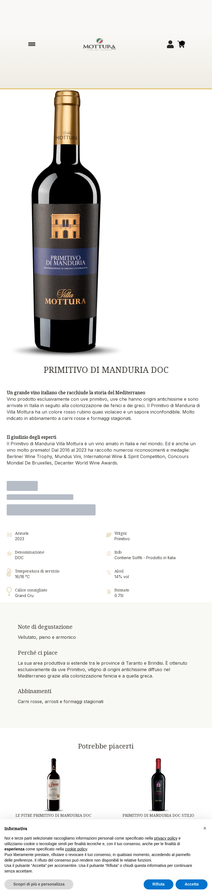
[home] (99, 44)
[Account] (170, 44)
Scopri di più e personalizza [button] (38, 884)
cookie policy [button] (76, 849)
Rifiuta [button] (159, 884)
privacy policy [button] (166, 838)
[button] (204, 828)
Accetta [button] (191, 884)
